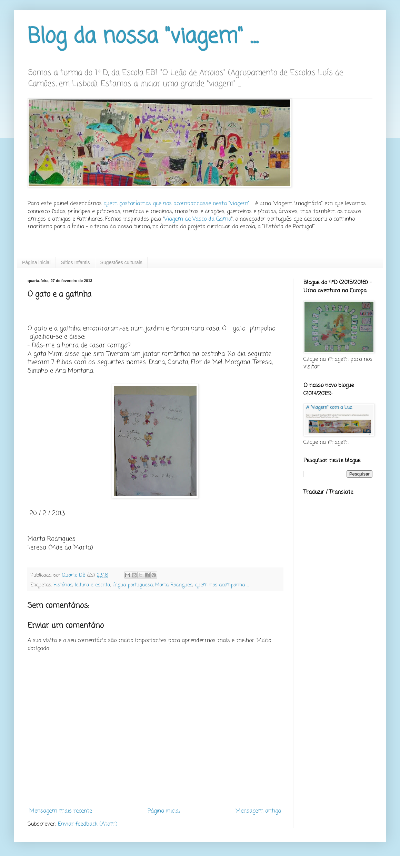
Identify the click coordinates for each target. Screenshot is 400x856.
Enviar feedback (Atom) (88, 824)
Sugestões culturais (121, 262)
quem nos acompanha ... (222, 585)
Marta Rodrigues (173, 585)
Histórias (62, 585)
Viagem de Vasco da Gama (197, 219)
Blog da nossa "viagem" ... (143, 37)
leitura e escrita (92, 585)
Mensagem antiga (258, 811)
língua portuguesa (132, 585)
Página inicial (36, 262)
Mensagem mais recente (60, 811)
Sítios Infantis (75, 262)
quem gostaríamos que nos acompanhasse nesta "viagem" (176, 204)
